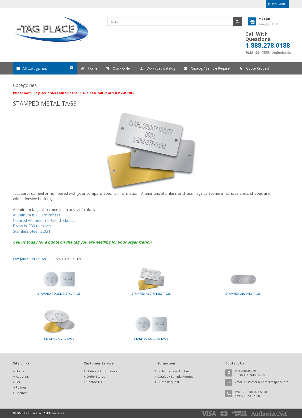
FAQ (18, 382)
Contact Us (94, 382)
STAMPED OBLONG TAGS (243, 293)
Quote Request (168, 382)
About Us (22, 376)
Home (20, 371)
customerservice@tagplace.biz (266, 382)
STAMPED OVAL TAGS (59, 338)
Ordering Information (102, 371)
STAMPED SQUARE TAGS (151, 338)
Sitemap (22, 393)
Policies (21, 387)
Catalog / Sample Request (175, 376)
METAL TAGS (40, 259)
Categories (21, 259)
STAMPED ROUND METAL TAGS (59, 293)
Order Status (96, 376)
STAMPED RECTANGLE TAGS (151, 293)
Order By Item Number (173, 371)
